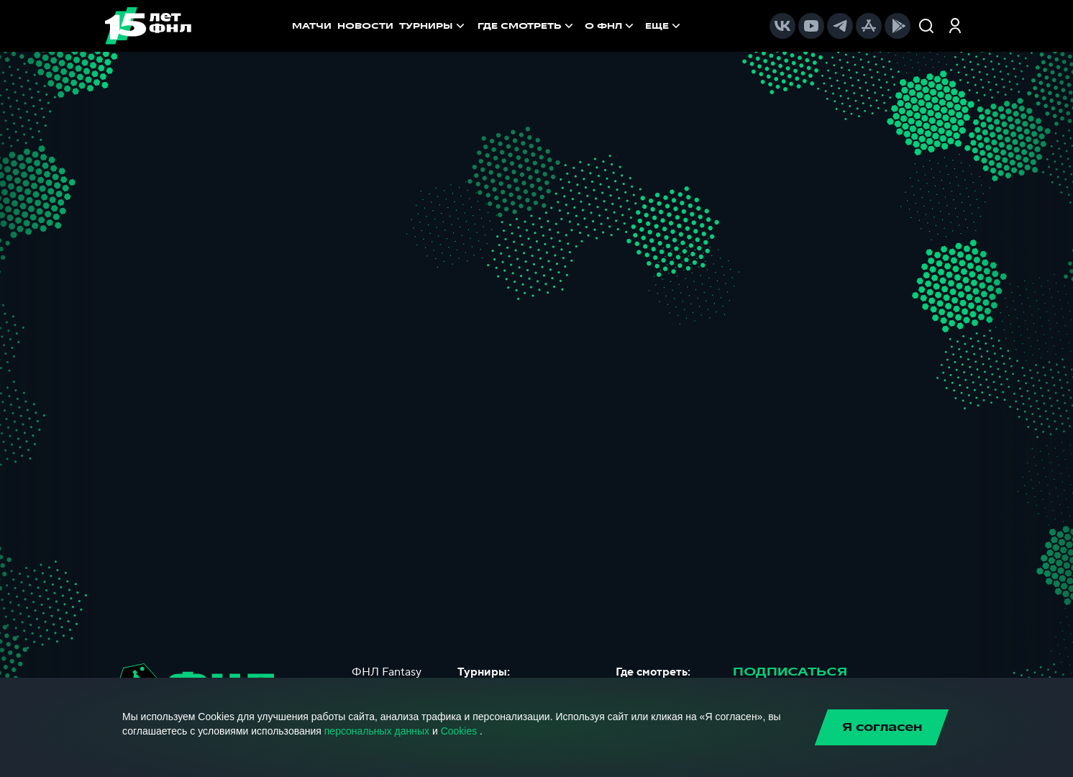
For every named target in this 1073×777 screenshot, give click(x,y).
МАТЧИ (312, 26)
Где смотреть (527, 26)
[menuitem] (527, 26)
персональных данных (376, 731)
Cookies (459, 731)
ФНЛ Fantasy (386, 672)
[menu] (580, 26)
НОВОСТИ (365, 26)
